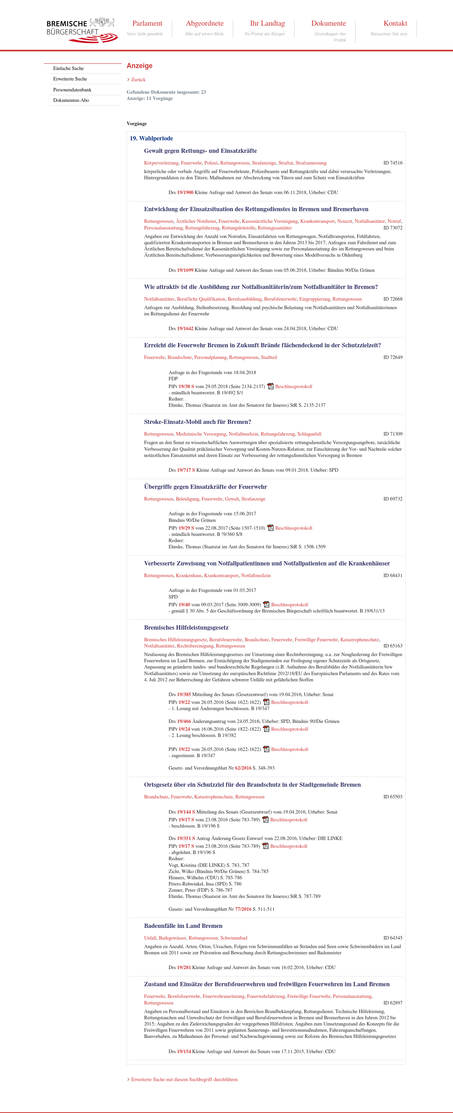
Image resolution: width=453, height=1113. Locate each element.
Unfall (150, 938)
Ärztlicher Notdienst (196, 221)
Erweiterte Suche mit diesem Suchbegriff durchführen (184, 1079)
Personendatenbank (72, 90)
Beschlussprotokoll (293, 386)
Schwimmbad (234, 938)
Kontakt (395, 23)
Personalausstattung (163, 228)
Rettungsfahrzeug (202, 228)
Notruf (394, 221)
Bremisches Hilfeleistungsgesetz (175, 639)
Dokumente (328, 23)
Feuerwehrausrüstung (224, 996)
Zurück (138, 79)
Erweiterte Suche (70, 79)
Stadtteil (269, 357)
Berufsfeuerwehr (280, 299)
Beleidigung (187, 499)
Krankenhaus (189, 575)
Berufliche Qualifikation (201, 299)
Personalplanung (210, 357)
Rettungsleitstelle (238, 228)
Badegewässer (172, 938)
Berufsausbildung (244, 299)
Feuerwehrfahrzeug (266, 996)
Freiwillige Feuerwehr (316, 639)
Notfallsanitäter (370, 221)
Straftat (286, 163)
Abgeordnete (205, 23)
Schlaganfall (309, 434)
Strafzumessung (311, 163)
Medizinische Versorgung (201, 434)
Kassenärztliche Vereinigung (270, 221)
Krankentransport (317, 221)
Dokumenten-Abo (71, 100)
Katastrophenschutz (359, 639)
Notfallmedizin (243, 434)
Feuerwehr (191, 163)
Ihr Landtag (267, 23)
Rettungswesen (234, 163)
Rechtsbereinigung (195, 646)
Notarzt (344, 221)
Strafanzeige (264, 163)
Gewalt (232, 499)
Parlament (147, 23)
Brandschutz (179, 357)
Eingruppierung (315, 299)
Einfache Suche (68, 68)
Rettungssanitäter (275, 228)
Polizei (211, 163)
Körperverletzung (161, 163)
